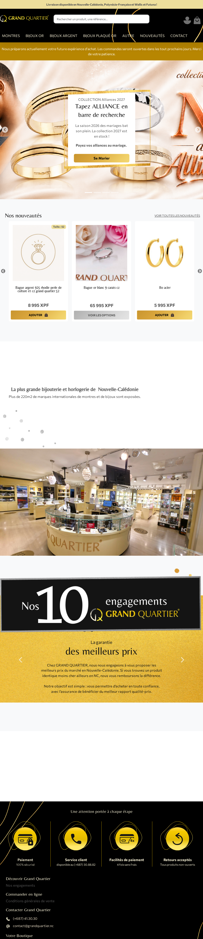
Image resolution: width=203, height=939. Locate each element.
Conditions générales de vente (30, 901)
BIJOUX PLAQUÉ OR (99, 35)
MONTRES (11, 35)
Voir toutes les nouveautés (177, 215)
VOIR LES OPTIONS (101, 315)
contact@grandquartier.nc (30, 926)
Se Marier (102, 158)
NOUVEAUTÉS (152, 35)
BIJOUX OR (35, 35)
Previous (3, 271)
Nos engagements (20, 885)
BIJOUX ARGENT (63, 35)
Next (199, 271)
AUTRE (128, 35)
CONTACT (178, 35)
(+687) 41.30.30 (21, 919)
